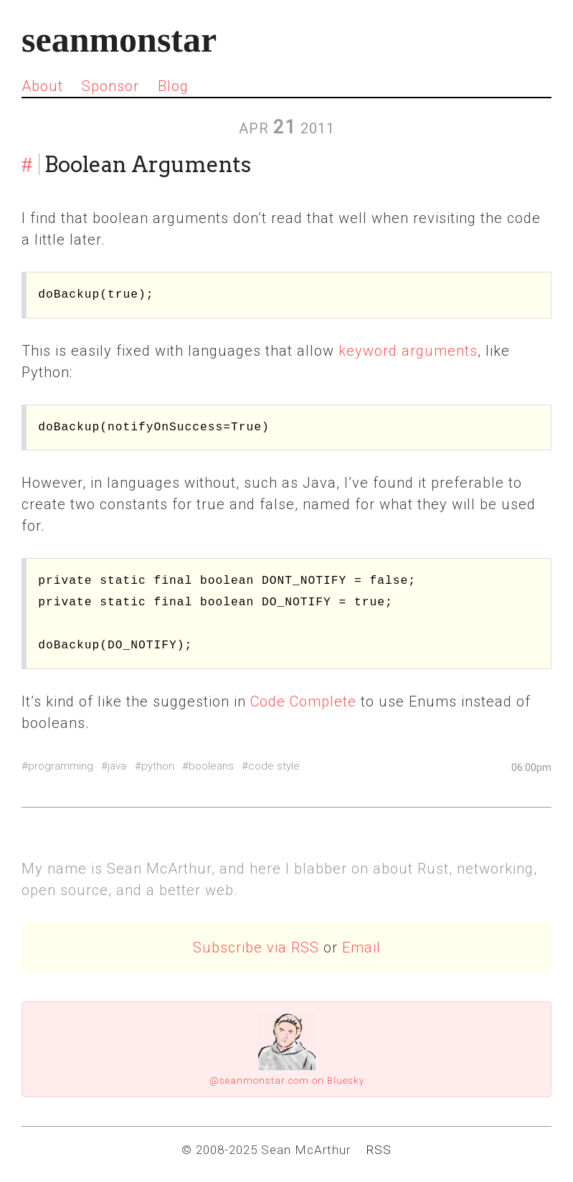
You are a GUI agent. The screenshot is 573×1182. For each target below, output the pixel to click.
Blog (173, 86)
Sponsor (110, 86)
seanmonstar (119, 39)
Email (361, 947)
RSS (379, 1150)
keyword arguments (408, 350)
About (42, 86)
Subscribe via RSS (256, 947)
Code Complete (303, 701)
